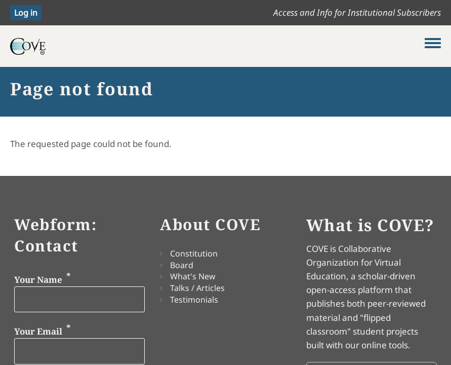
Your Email (38, 331)
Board (181, 265)
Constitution (194, 253)
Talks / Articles (197, 288)
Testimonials (194, 299)
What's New (193, 276)
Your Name (38, 279)
